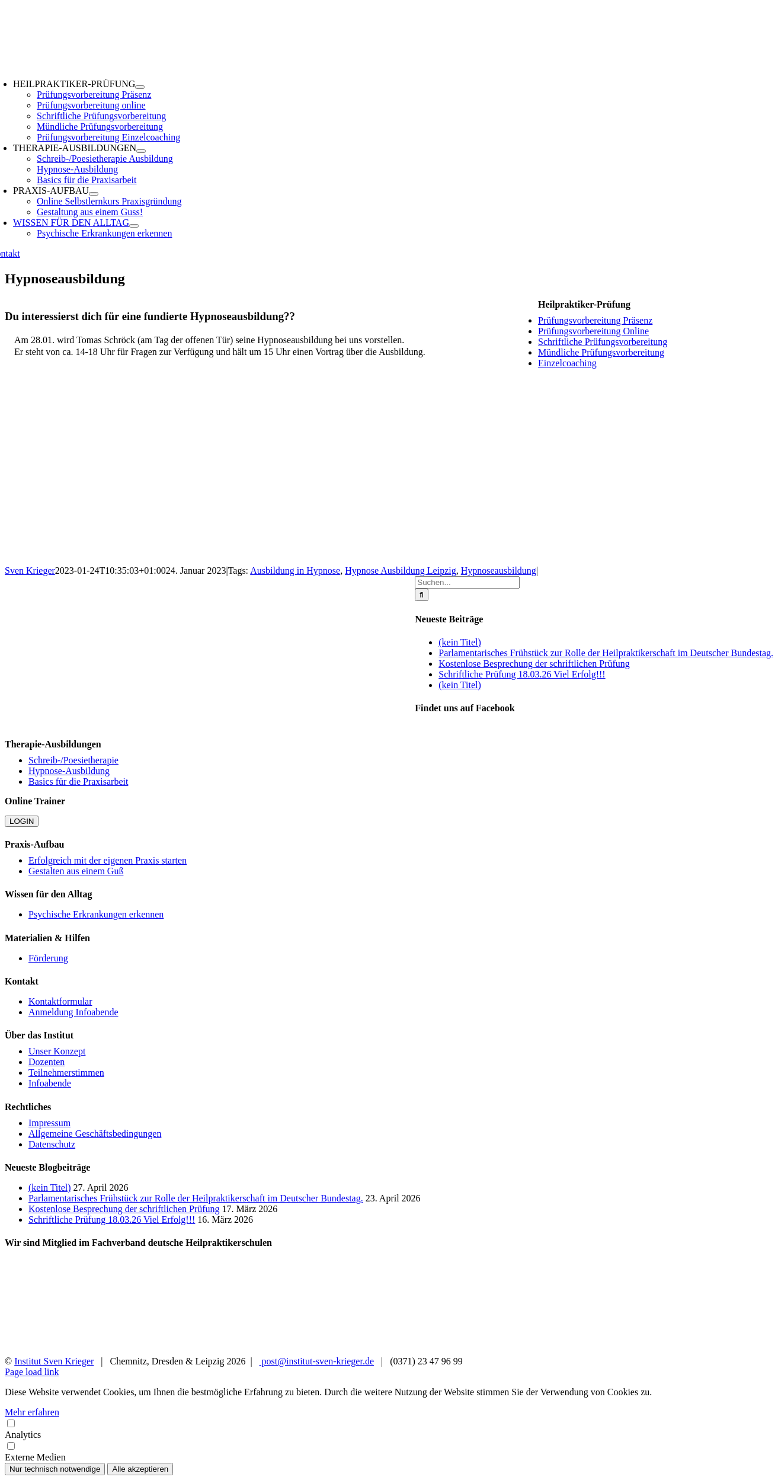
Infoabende (49, 1083)
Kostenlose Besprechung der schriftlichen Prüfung (534, 664)
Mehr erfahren (32, 1412)
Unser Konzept (56, 1051)
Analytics (389, 1429)
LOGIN (21, 821)
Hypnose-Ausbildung (69, 771)
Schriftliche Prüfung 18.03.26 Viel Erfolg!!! (521, 674)
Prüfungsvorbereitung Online (593, 331)
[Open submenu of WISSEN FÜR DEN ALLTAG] (134, 226)
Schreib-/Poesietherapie (73, 760)
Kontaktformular (60, 1001)
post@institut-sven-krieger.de (317, 1361)
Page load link (32, 1372)
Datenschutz (51, 1144)
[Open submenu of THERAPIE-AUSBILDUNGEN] (141, 151)
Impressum (49, 1123)
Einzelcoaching (567, 363)
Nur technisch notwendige (54, 1469)
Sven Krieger (30, 570)
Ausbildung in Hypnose (295, 570)
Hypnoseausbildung (498, 570)
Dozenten (46, 1062)
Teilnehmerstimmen (66, 1072)
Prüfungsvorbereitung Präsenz (595, 320)
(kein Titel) (459, 642)
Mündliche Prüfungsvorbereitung (601, 352)
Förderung (48, 958)
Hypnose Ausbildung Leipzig (400, 570)
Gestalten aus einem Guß (75, 871)
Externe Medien (389, 1451)
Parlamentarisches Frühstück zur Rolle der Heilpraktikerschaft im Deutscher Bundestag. (605, 653)
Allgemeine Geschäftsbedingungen (94, 1134)
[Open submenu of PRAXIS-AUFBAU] (93, 194)
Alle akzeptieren (140, 1469)
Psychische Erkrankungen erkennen (96, 914)
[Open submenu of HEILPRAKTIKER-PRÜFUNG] (140, 87)
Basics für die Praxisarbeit (78, 781)
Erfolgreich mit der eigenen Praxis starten (107, 860)
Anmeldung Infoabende (73, 1012)
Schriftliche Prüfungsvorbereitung (602, 342)
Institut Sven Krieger (54, 1361)
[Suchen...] (467, 582)
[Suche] (421, 595)
